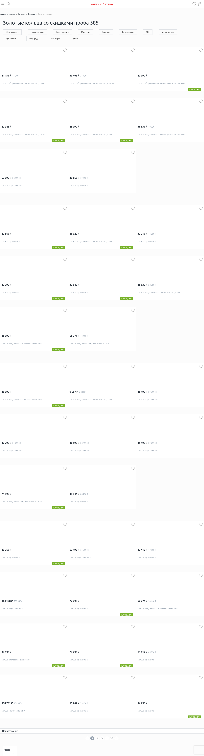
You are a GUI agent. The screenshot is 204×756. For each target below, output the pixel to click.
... (107, 738)
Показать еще (10, 731)
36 (111, 738)
